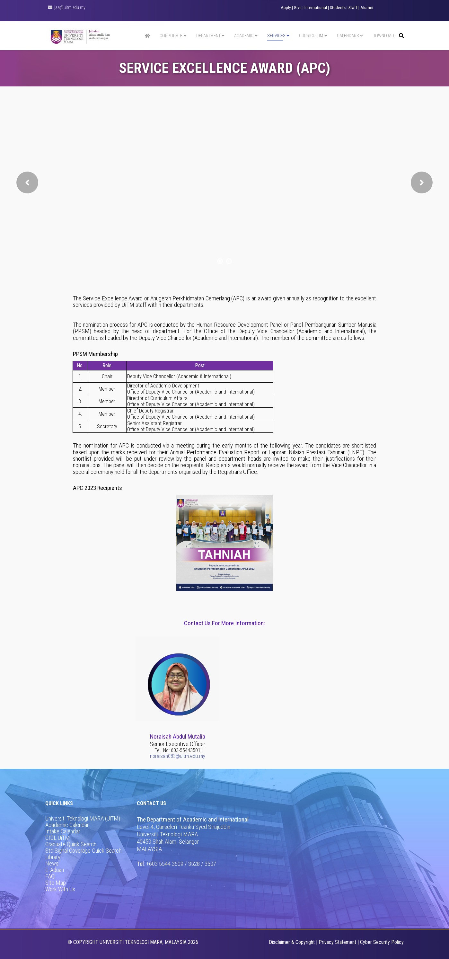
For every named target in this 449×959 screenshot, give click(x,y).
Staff (352, 7)
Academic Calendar (67, 825)
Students (338, 7)
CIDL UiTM (57, 837)
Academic (243, 35)
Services (276, 35)
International (315, 7)
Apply (286, 7)
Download (383, 35)
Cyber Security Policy (382, 942)
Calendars (348, 35)
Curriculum (311, 35)
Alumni (366, 7)
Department (208, 35)
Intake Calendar (62, 831)
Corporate (171, 35)
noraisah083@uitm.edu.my (177, 756)
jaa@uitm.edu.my (69, 7)
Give (298, 7)
